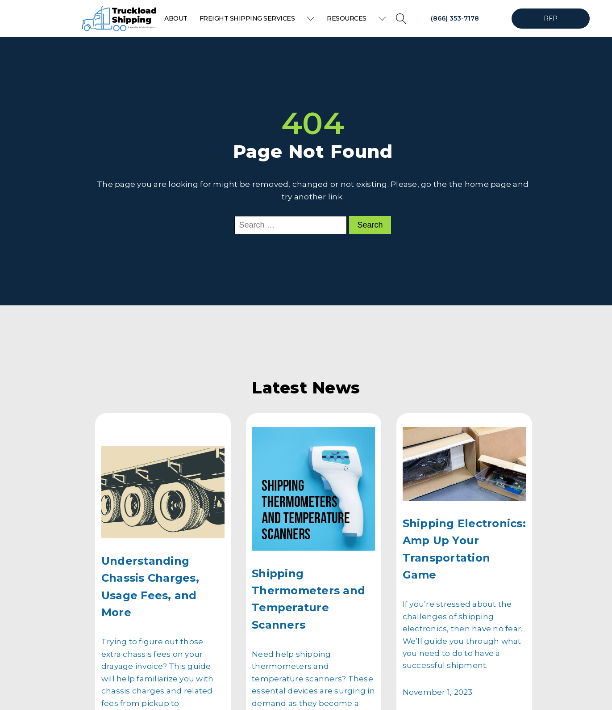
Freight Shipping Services (257, 18)
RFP (551, 18)
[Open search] (401, 18)
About (175, 18)
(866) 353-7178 (455, 18)
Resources (356, 18)
